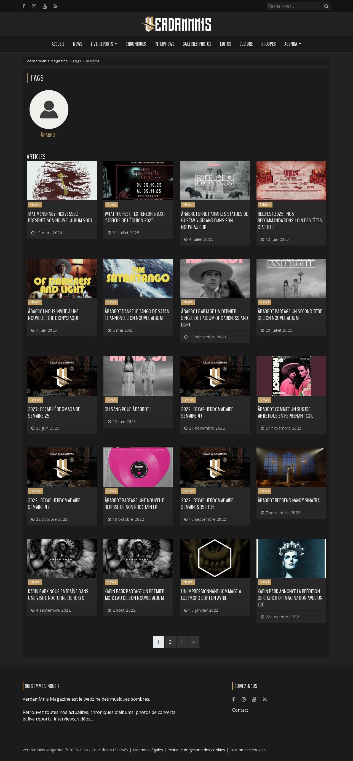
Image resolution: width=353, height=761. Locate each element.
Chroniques (136, 44)
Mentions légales (148, 749)
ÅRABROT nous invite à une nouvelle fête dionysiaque (53, 315)
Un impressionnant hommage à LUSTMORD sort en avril (211, 595)
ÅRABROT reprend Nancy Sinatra (289, 500)
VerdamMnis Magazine (47, 60)
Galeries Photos (197, 44)
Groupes (268, 44)
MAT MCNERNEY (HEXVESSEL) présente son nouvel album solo (60, 217)
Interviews (164, 44)
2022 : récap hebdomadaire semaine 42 (54, 504)
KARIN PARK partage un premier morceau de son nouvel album (135, 595)
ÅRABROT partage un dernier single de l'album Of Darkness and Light (214, 318)
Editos (225, 44)
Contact (240, 710)
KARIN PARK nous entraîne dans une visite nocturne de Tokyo (58, 595)
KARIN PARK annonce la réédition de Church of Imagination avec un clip (290, 598)
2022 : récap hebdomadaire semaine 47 (207, 413)
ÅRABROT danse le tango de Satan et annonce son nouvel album (137, 315)
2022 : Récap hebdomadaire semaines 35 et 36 (207, 504)
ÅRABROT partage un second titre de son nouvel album (290, 315)
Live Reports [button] (102, 44)
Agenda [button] (290, 44)
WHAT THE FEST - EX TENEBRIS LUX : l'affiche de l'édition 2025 (135, 217)
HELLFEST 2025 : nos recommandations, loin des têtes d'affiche (290, 220)
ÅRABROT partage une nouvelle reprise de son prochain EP (134, 504)
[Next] (182, 642)
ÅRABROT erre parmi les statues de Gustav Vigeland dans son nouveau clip (214, 220)
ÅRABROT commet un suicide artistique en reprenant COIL (285, 413)
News (77, 44)
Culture (246, 44)
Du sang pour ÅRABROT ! (128, 409)
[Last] (193, 642)
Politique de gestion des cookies (196, 749)
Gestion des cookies (247, 749)
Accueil (58, 44)
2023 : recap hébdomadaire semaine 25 (54, 413)
